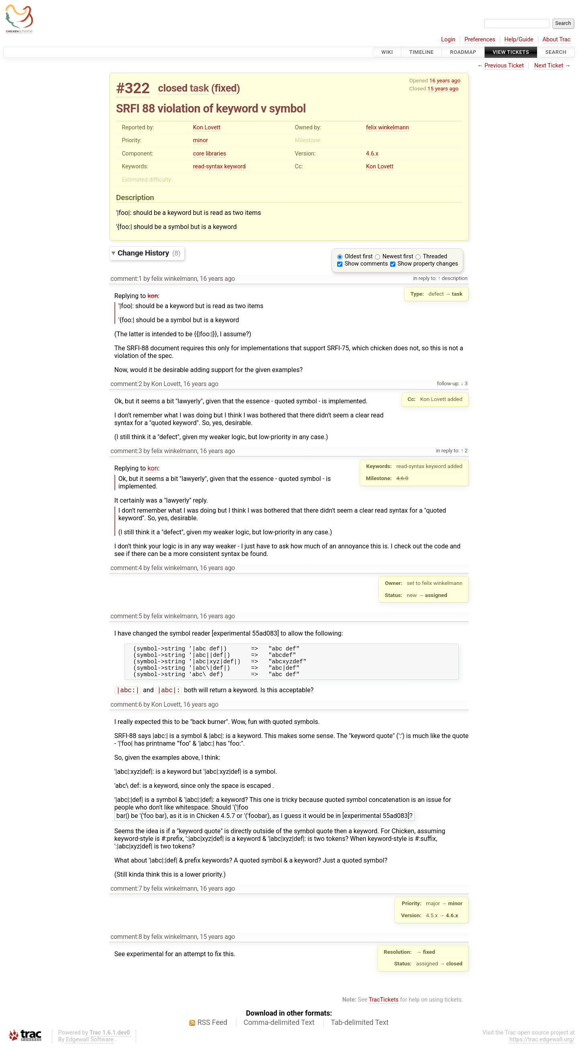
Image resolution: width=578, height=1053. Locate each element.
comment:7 (126, 895)
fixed (226, 88)
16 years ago (444, 80)
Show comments (366, 263)
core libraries (209, 153)
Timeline (421, 52)
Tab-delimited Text (360, 1029)
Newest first (398, 256)
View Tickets (511, 52)
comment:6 (126, 711)
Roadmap (463, 52)
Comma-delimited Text (279, 1029)
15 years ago (442, 88)
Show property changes (428, 263)
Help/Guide (519, 39)
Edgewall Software (90, 1046)
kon (152, 296)
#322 (133, 88)
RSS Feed (212, 1029)
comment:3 (126, 451)
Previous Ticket (504, 65)
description (453, 278)
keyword (235, 166)
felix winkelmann (387, 127)
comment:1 (126, 278)
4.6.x (372, 153)
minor (200, 140)
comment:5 (126, 616)
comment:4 (126, 568)
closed (172, 88)
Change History (149, 253)
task (199, 88)
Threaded (435, 256)
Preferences (479, 39)
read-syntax (208, 166)
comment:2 (126, 384)
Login (448, 39)
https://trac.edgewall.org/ (542, 1046)
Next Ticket (548, 65)
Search (555, 52)
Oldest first (359, 256)
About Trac (557, 39)
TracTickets (383, 1006)
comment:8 (126, 943)
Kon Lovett (206, 127)
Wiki (387, 52)
